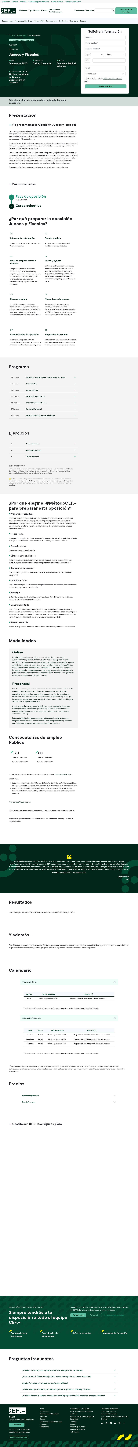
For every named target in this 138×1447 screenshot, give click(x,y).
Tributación (74, 1432)
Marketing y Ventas (78, 1427)
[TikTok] (124, 1423)
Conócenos (79, 10)
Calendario (74, 21)
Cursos (44, 10)
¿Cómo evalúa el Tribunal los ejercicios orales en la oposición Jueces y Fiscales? (69, 1376)
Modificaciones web (18, 1437)
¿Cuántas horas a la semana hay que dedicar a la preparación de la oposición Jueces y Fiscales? (69, 1395)
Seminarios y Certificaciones (55, 10)
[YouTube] (115, 1423)
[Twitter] (102, 1423)
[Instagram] (119, 1423)
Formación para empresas (39, 2)
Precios (83, 21)
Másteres (23, 10)
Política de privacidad (109, 1409)
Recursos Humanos (77, 1429)
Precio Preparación (30, 1095)
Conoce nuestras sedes (114, 1315)
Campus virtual (57, 2)
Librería (15, 2)
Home (42, 1409)
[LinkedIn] (111, 1423)
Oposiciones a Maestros (49, 1414)
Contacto (6, 2)
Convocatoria (51, 21)
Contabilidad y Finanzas (79, 1409)
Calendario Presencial (31, 1018)
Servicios (90, 10)
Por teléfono (78, 1315)
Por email (94, 1315)
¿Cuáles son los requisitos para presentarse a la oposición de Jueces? (69, 1370)
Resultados (63, 21)
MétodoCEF (38, 21)
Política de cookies (108, 1411)
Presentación (7, 21)
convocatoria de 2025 (63, 774)
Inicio (12, 35)
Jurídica (73, 1421)
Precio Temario (28, 1102)
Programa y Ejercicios (23, 21)
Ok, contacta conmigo (126, 10)
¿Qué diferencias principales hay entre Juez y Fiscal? (69, 1383)
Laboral (73, 1424)
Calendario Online (30, 982)
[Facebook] (106, 1423)
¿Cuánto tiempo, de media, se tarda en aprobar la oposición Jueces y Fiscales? (69, 1389)
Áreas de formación (73, 2)
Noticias (23, 2)
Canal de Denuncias (109, 1414)
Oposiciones (34, 10)
